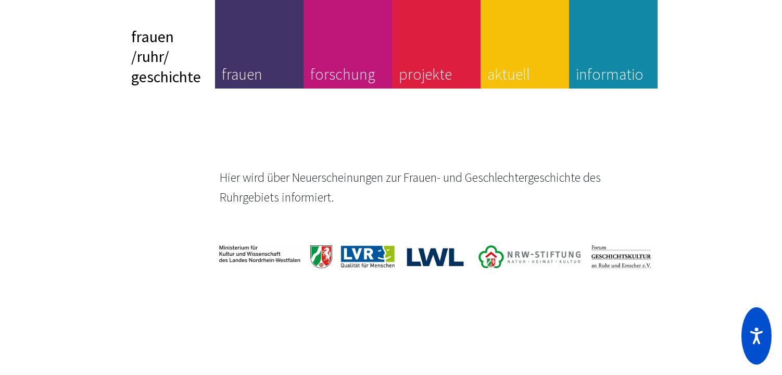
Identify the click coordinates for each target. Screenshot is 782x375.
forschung (342, 74)
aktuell (508, 74)
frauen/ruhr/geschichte (166, 56)
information (610, 84)
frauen (242, 74)
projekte (425, 74)
